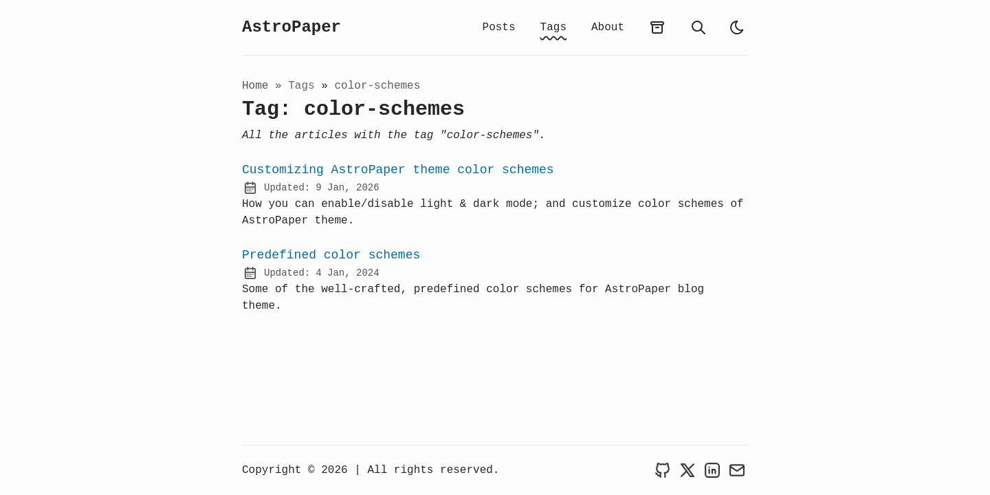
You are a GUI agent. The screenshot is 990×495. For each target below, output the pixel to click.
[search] (698, 28)
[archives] (657, 28)
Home (255, 87)
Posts (499, 27)
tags (304, 87)
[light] (737, 28)
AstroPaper (291, 28)
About (607, 27)
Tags (553, 27)
